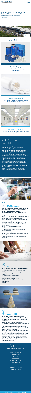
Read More (4, 10)
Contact (18, 379)
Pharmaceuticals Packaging (21, 383)
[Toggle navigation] (29, 2)
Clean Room (15, 386)
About (11, 379)
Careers (24, 379)
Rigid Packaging (7, 383)
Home (6, 379)
